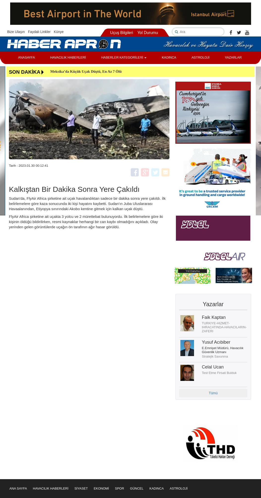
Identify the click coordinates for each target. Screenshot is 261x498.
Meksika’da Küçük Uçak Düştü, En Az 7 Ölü (86, 71)
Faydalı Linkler (39, 32)
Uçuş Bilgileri (121, 33)
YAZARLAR (233, 57)
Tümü (213, 393)
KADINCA (169, 57)
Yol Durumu (147, 33)
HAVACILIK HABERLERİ (68, 57)
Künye (59, 32)
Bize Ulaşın (16, 32)
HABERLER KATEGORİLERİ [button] (123, 57)
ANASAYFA (26, 57)
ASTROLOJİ (200, 57)
